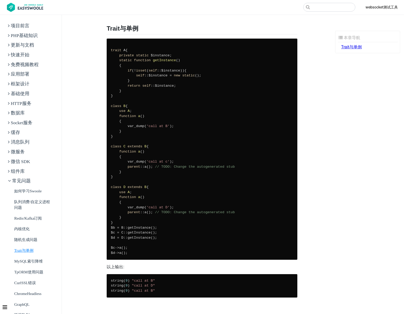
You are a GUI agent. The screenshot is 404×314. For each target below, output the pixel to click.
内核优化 (22, 229)
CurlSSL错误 (25, 283)
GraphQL (21, 304)
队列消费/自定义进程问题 (32, 204)
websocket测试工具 (382, 7)
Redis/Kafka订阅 (28, 218)
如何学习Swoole (27, 191)
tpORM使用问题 (28, 272)
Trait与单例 (23, 250)
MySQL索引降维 (28, 261)
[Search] (329, 7)
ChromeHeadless (27, 293)
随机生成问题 (25, 239)
